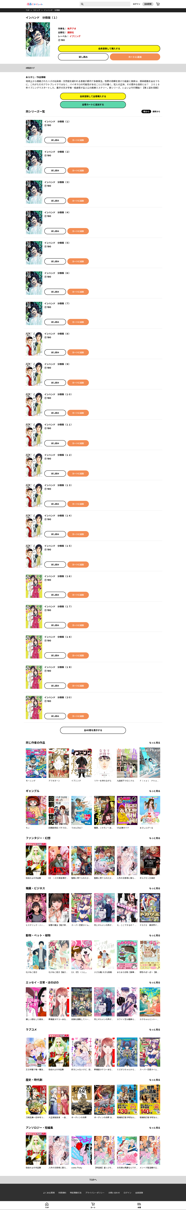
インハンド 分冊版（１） (57, 121)
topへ (93, 1179)
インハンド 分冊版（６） (57, 273)
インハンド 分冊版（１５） (58, 545)
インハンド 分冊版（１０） (58, 394)
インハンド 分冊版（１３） (58, 485)
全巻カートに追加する (93, 104)
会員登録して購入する (109, 48)
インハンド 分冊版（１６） (58, 576)
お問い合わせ (114, 1193)
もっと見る (154, 742)
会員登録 (147, 4)
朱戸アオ (71, 28)
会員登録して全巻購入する (93, 96)
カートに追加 (135, 57)
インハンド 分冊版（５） (57, 242)
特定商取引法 (75, 1193)
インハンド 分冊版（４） (57, 212)
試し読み (83, 57)
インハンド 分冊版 (52, 10)
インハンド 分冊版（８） (57, 333)
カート (93, 1207)
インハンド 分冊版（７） (57, 303)
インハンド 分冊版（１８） (58, 637)
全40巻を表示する (93, 730)
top (27, 10)
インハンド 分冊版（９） (57, 364)
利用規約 (62, 1193)
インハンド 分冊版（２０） (58, 697)
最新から (156, 111)
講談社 (70, 32)
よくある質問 (49, 1193)
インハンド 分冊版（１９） (58, 667)
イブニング (75, 36)
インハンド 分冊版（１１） (58, 424)
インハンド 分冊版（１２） (58, 455)
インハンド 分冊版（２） (57, 151)
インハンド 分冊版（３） (57, 182)
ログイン (136, 4)
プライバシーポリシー (95, 1193)
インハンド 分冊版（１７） (58, 606)
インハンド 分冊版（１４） (58, 515)
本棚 (139, 1207)
